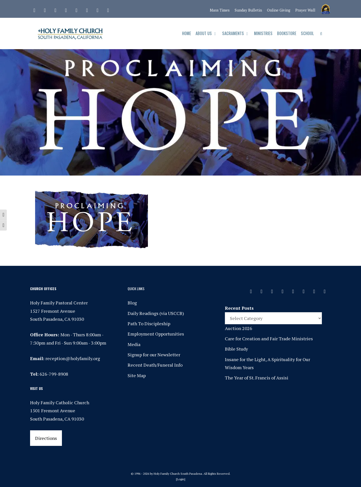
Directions (46, 438)
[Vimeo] (87, 9)
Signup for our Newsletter (154, 355)
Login (180, 479)
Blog (132, 303)
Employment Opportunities (156, 334)
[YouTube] (97, 9)
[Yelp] (108, 9)
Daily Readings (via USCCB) (156, 313)
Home (186, 33)
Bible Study (236, 349)
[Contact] (34, 9)
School (307, 33)
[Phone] (66, 9)
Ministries (263, 33)
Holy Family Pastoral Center (59, 303)
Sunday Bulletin (248, 10)
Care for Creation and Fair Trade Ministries (269, 339)
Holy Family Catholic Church (59, 402)
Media (134, 344)
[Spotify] (76, 9)
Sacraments (237, 33)
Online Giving (278, 10)
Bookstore (286, 33)
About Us (208, 33)
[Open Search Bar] (321, 33)
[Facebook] (45, 9)
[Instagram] (55, 9)
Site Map (137, 375)
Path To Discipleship (149, 323)
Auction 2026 (238, 328)
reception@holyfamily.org (72, 358)
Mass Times (220, 10)
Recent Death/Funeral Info (155, 365)
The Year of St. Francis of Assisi (256, 378)
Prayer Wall (305, 10)
